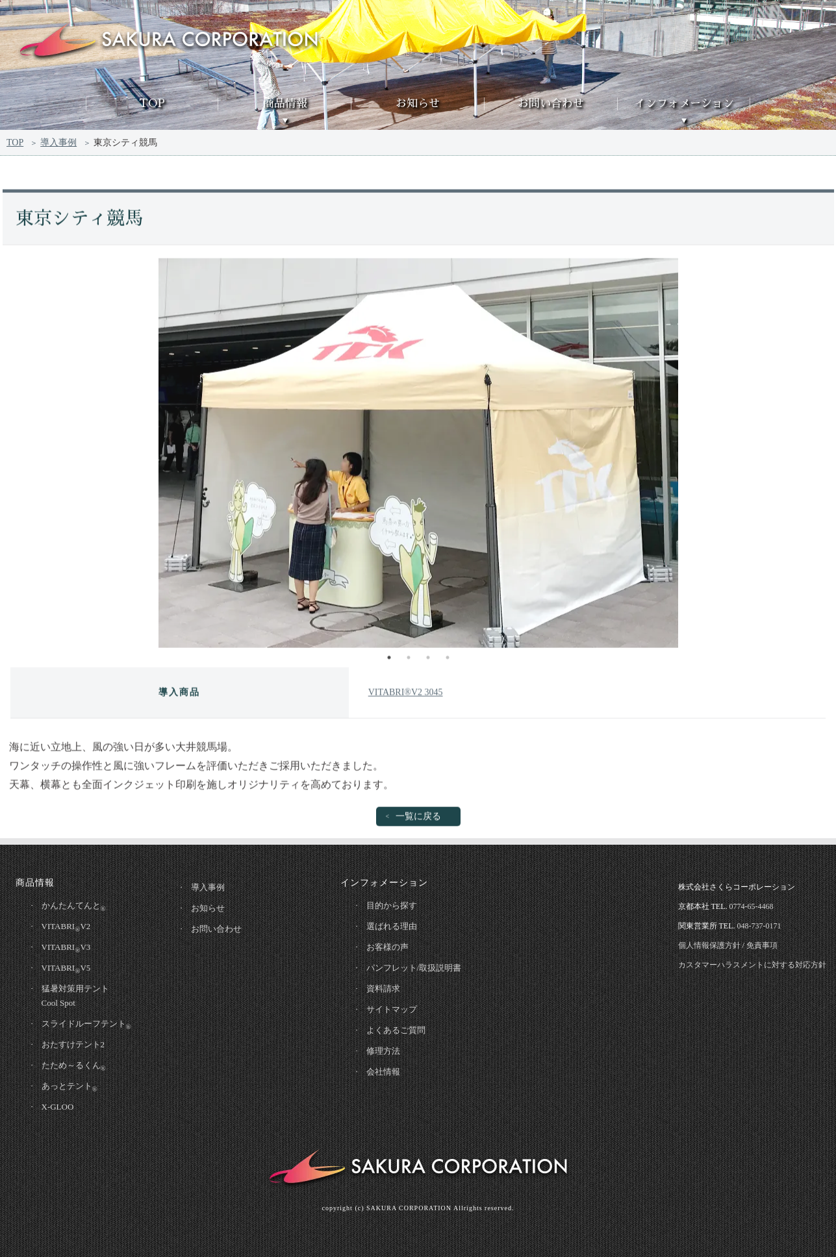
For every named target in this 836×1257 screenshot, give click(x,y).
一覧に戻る (418, 818)
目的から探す (391, 905)
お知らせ (418, 103)
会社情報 (383, 1072)
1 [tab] (389, 659)
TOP (152, 103)
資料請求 (383, 988)
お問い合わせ (551, 103)
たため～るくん (74, 1066)
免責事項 (762, 945)
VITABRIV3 (66, 948)
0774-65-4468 (751, 906)
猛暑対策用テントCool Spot (75, 996)
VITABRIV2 (66, 927)
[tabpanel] (418, 455)
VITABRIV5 (66, 969)
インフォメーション (684, 103)
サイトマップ (391, 1009)
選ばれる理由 (391, 926)
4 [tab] (447, 659)
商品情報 (285, 103)
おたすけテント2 (73, 1044)
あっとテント (69, 1087)
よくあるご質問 (395, 1030)
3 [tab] (428, 659)
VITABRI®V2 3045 (405, 694)
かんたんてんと (74, 906)
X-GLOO (58, 1107)
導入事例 (58, 143)
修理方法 (383, 1051)
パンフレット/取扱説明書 (414, 968)
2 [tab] (408, 659)
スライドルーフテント (86, 1024)
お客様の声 (387, 947)
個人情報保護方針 (709, 945)
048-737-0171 (759, 925)
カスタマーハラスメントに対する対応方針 (752, 964)
